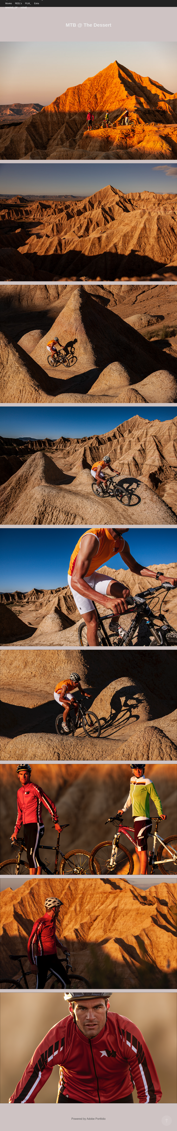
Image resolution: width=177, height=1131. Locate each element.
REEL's (18, 3)
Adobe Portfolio (96, 1118)
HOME (24, 7)
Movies (8, 3)
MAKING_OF (11, 7)
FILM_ (28, 3)
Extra (36, 3)
